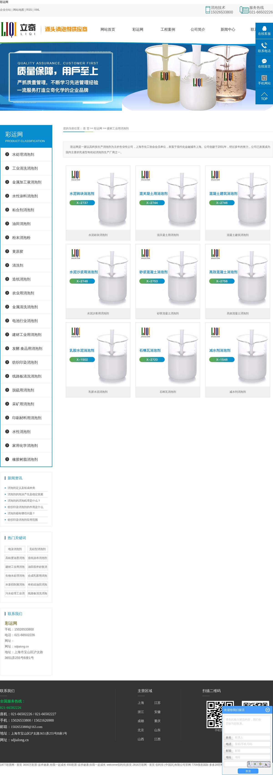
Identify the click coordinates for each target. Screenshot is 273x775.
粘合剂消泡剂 (23, 210)
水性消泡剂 (21, 432)
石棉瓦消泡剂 (168, 391)
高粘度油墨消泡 (15, 558)
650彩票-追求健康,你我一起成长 (86, 764)
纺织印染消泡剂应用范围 (23, 519)
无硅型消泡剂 (37, 549)
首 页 (86, 128)
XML (37, 9)
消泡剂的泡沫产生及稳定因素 (25, 494)
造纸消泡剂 (21, 279)
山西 (141, 739)
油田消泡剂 (21, 224)
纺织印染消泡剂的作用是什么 (25, 507)
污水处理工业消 (15, 593)
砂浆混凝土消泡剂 (168, 313)
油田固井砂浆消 (37, 566)
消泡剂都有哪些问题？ (21, 513)
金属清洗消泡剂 (25, 307)
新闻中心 (228, 29)
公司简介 (198, 29)
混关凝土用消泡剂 (168, 235)
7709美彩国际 (200, 764)
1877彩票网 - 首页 (11, 764)
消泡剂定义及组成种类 (21, 488)
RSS (29, 9)
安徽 (157, 712)
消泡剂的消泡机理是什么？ (24, 500)
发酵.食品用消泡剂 (27, 348)
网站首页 (108, 29)
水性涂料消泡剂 (25, 196)
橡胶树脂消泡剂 (25, 459)
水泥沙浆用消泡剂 (98, 313)
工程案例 (168, 29)
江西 (157, 739)
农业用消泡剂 (23, 293)
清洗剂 (17, 265)
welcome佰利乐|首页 (119, 764)
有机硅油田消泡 (37, 584)
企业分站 (5, 9)
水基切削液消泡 (15, 584)
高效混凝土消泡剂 (238, 313)
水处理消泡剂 (23, 154)
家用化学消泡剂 (25, 446)
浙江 (141, 712)
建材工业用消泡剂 (26, 335)
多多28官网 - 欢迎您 (221, 764)
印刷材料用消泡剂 (26, 418)
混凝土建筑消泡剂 (238, 235)
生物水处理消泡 (15, 575)
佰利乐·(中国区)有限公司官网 (173, 764)
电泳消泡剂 (15, 549)
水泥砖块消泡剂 (98, 235)
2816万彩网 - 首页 (144, 764)
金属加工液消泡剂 (26, 182)
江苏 (157, 703)
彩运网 (4, 2)
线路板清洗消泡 (37, 593)
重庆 (157, 721)
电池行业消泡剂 (25, 321)
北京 (141, 730)
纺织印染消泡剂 (25, 362)
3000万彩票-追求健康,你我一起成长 (44, 764)
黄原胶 (17, 251)
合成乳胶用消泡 (37, 575)
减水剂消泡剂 (238, 391)
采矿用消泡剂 (23, 404)
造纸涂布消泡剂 (37, 558)
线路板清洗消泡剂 (26, 376)
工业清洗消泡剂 (25, 168)
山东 (157, 730)
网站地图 (18, 9)
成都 (141, 721)
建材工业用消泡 (15, 566)
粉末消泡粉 (21, 238)
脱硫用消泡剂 (23, 390)
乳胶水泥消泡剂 (98, 391)
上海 (141, 703)
